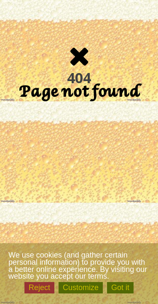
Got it (120, 287)
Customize (81, 287)
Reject (39, 287)
